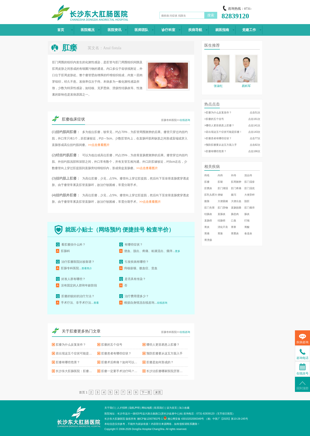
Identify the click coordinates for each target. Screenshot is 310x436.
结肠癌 (221, 220)
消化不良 (223, 227)
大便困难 (223, 201)
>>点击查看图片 (99, 145)
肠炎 (247, 214)
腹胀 (206, 201)
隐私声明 (134, 407)
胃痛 (206, 233)
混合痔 (248, 175)
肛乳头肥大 (210, 194)
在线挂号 (302, 369)
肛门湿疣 (249, 188)
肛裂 (220, 181)
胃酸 (247, 227)
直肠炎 (221, 214)
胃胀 (220, 233)
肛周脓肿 (236, 181)
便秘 (220, 194)
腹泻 (233, 194)
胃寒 (233, 227)
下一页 (145, 392)
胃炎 (206, 227)
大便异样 (249, 194)
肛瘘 (206, 181)
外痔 (233, 175)
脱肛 (247, 201)
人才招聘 (122, 407)
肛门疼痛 (236, 188)
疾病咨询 (302, 339)
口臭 (233, 220)
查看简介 (87, 268)
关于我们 (109, 407)
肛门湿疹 (249, 181)
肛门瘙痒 (249, 207)
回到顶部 (302, 385)
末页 (158, 392)
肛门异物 (223, 207)
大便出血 (236, 201)
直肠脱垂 (236, 207)
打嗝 (247, 220)
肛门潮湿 (223, 188)
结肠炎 (208, 214)
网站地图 (147, 407)
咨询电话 (302, 354)
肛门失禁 (209, 207)
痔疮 (206, 175)
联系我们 (159, 407)
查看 (96, 302)
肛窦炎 (208, 188)
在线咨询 (185, 120)
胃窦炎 (235, 233)
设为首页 (172, 407)
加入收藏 (184, 407)
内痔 (220, 175)
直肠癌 (208, 220)
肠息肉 (235, 214)
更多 (177, 251)
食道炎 (248, 233)
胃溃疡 (208, 239)
